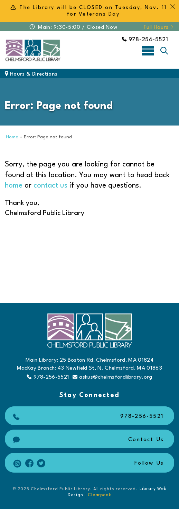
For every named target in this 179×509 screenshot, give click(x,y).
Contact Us (87, 440)
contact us (50, 185)
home (13, 185)
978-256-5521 (145, 40)
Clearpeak (99, 495)
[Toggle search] (164, 50)
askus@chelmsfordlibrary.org (112, 377)
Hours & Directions (31, 74)
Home (12, 137)
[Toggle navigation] (148, 50)
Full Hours (159, 27)
